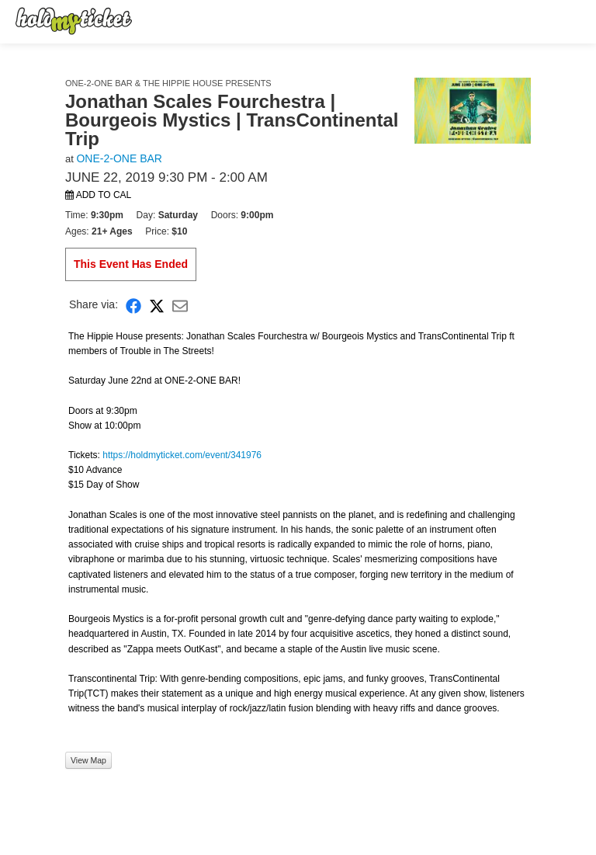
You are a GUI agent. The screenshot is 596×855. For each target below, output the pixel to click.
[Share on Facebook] (133, 305)
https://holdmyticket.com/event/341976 (182, 455)
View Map (88, 760)
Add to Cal (98, 194)
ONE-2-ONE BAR (118, 158)
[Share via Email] (180, 305)
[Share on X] (157, 305)
